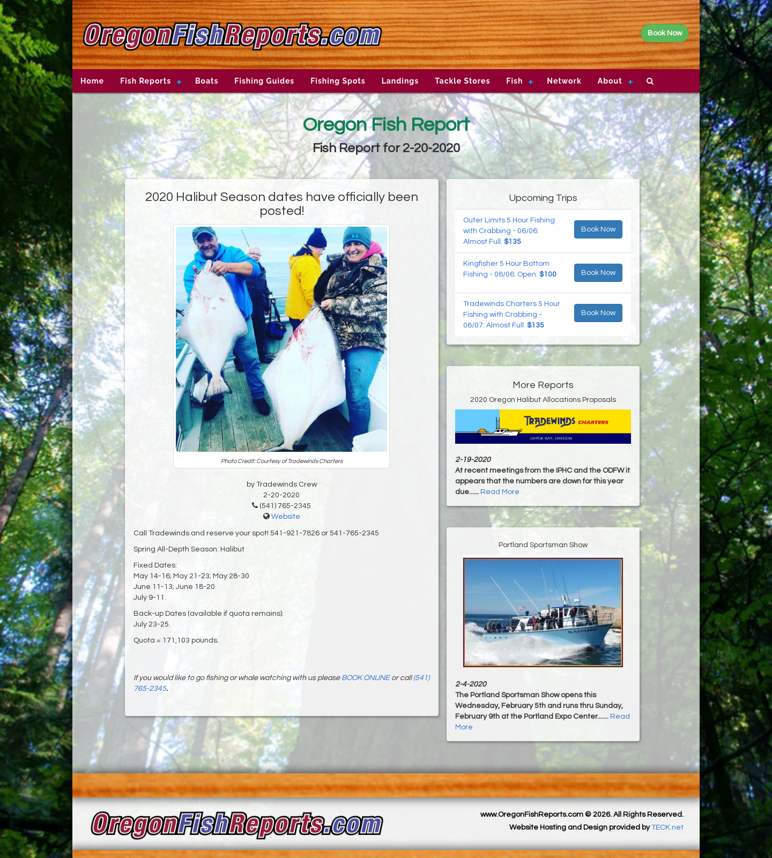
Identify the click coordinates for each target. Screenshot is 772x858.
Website (285, 516)
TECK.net (667, 827)
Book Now (598, 229)
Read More (499, 492)
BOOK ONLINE (366, 678)
